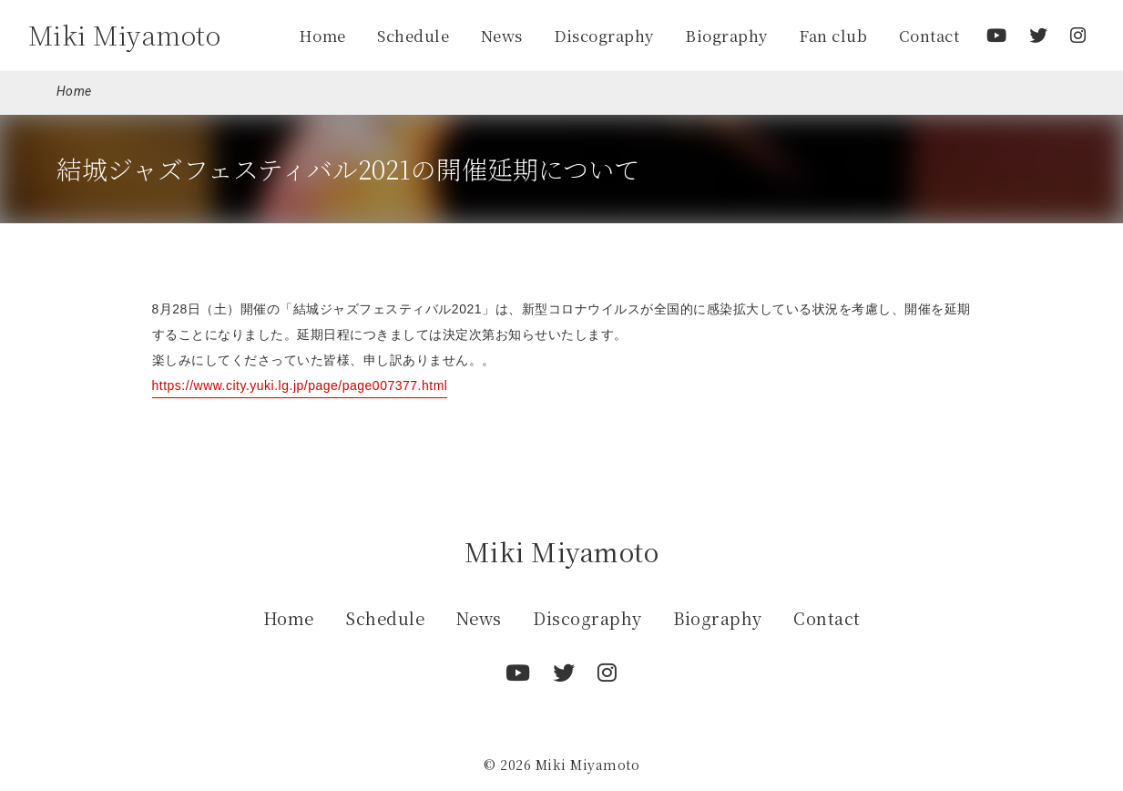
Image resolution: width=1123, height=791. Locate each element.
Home (322, 35)
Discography (604, 35)
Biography (726, 35)
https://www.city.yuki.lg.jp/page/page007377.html (300, 385)
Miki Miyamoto (124, 34)
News (502, 35)
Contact (929, 35)
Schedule (413, 35)
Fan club (833, 35)
